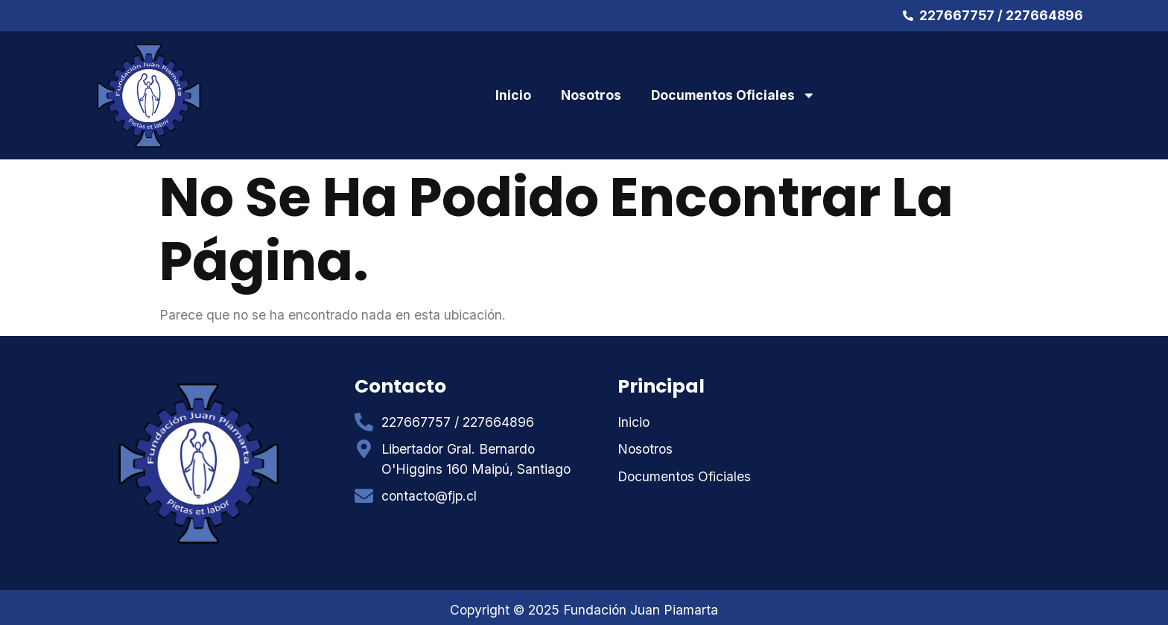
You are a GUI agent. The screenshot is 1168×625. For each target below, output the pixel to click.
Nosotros (591, 95)
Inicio (513, 95)
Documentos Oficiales (733, 95)
